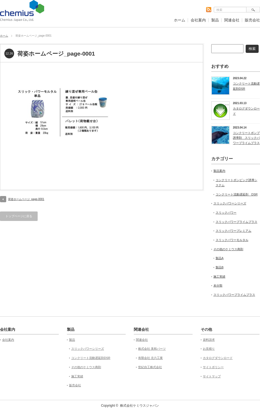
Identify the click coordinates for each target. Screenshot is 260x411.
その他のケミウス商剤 (228, 249)
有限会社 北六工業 (150, 357)
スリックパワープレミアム (233, 230)
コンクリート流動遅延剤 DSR (237, 194)
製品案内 (219, 170)
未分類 (217, 285)
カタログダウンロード (246, 111)
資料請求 (209, 339)
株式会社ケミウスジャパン (139, 405)
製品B (219, 267)
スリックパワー (226, 212)
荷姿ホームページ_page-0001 (26, 199)
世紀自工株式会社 (150, 367)
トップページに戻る (18, 216)
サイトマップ (212, 376)
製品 (215, 20)
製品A (219, 258)
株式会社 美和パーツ (152, 348)
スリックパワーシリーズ (229, 203)
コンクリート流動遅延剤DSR (246, 86)
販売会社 (252, 20)
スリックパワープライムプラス (236, 221)
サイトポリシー (213, 367)
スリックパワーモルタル (232, 240)
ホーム (179, 20)
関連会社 (231, 20)
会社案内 (198, 20)
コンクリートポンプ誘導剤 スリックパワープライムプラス (246, 138)
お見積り (209, 348)
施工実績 (219, 276)
